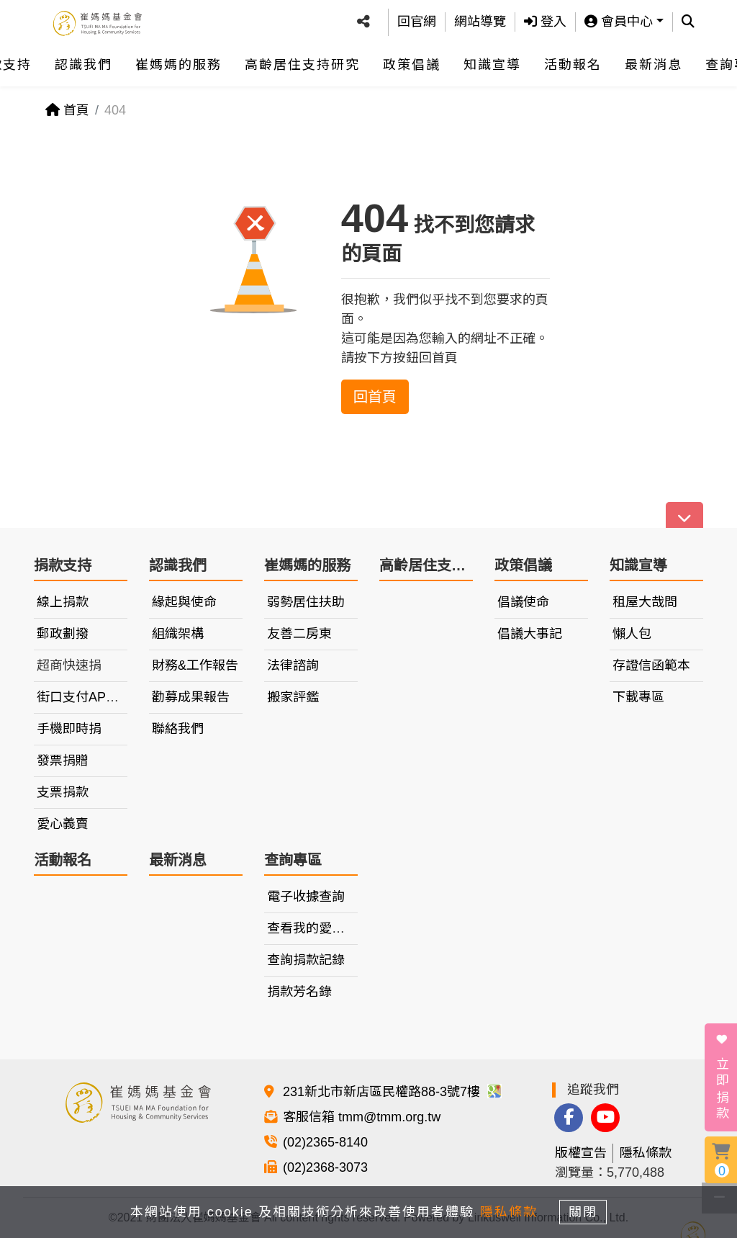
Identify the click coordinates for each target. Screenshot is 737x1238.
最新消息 (653, 60)
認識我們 (83, 60)
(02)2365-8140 (325, 1142)
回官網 (416, 19)
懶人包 (631, 634)
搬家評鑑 (293, 697)
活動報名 (573, 60)
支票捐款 (63, 792)
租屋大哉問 (644, 602)
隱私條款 (646, 1153)
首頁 (67, 110)
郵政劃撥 (63, 634)
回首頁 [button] (375, 397)
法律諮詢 (293, 665)
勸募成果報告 (191, 697)
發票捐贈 (63, 760)
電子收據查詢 (306, 896)
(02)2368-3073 (325, 1167)
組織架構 (178, 634)
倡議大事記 (529, 634)
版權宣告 (581, 1153)
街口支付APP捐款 (88, 697)
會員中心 (618, 19)
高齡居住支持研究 (302, 60)
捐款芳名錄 (299, 991)
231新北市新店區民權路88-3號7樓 (392, 1092)
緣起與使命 (184, 602)
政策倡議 (411, 60)
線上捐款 (63, 602)
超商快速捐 (69, 665)
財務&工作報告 (195, 665)
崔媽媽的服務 (178, 60)
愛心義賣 (63, 824)
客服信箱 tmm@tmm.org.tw (361, 1117)
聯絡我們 (178, 729)
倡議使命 (523, 602)
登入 (545, 19)
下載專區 (638, 697)
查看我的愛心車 (312, 928)
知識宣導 (492, 60)
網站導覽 (480, 19)
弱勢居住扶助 (306, 602)
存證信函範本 (651, 665)
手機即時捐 (69, 729)
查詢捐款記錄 (306, 960)
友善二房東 (299, 634)
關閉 (588, 1210)
